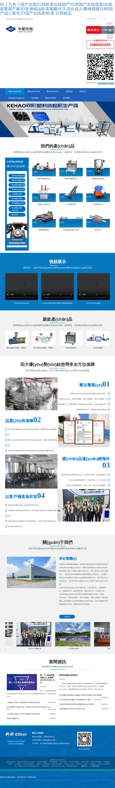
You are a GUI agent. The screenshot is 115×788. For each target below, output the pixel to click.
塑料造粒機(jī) (10, 762)
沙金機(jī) (18, 764)
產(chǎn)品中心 (53, 91)
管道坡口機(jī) (74, 762)
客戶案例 (34, 98)
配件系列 (15, 215)
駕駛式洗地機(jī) (57, 764)
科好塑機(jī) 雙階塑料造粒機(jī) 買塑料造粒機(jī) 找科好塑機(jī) (80, 695)
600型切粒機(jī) (71, 348)
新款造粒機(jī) (98, 348)
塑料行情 (84, 766)
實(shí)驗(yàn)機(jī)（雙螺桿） (16, 348)
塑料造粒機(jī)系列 (19, 176)
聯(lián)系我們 (50, 98)
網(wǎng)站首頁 (14, 91)
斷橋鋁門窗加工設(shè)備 (26, 762)
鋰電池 (10, 764)
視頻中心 (83, 91)
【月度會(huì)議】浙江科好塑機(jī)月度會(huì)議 (23, 714)
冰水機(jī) (93, 764)
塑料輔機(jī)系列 (18, 203)
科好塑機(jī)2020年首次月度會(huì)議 (72, 709)
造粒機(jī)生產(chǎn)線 (17, 209)
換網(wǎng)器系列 (18, 189)
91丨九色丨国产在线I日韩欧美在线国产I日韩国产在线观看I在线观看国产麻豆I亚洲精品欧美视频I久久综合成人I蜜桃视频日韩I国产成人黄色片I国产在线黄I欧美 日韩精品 (56, 8)
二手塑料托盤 (94, 766)
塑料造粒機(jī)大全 (13, 718)
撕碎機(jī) (46, 764)
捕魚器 (38, 764)
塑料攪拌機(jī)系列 (19, 185)
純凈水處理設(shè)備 (57, 766)
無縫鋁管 (79, 764)
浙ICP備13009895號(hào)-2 (41, 747)
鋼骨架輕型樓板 (72, 766)
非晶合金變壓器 (28, 764)
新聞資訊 (69, 91)
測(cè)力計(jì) (69, 764)
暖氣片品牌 (85, 762)
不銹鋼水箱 (44, 766)
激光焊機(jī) (63, 762)
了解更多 (67, 617)
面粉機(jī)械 (53, 762)
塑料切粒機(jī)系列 (19, 180)
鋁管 (85, 764)
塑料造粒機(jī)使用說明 (68, 675)
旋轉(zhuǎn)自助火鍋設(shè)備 (28, 766)
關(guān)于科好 (34, 91)
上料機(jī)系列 (17, 194)
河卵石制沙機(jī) (42, 762)
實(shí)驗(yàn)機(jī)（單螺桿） (43, 348)
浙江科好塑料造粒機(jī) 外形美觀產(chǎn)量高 (75, 700)
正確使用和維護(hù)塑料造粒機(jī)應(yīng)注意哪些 (76, 704)
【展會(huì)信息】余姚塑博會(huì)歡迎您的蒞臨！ (24, 702)
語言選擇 (66, 98)
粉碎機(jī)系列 (17, 199)
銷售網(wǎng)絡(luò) (16, 98)
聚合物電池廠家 (96, 762)
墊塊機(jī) (107, 762)
